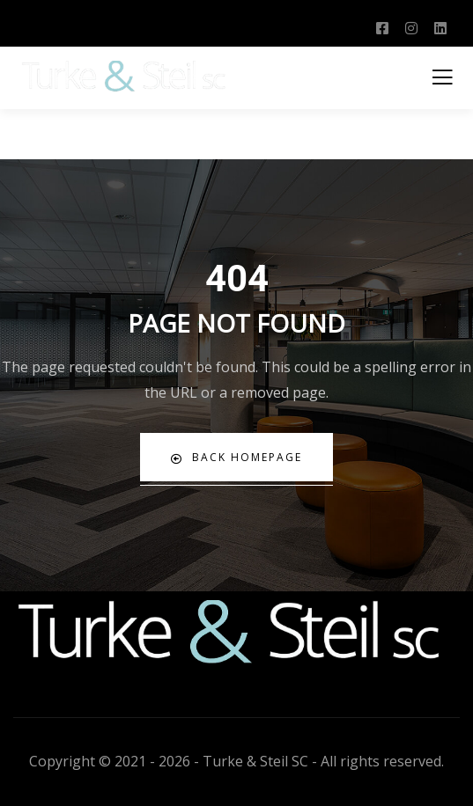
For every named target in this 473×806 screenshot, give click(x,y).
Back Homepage (236, 457)
